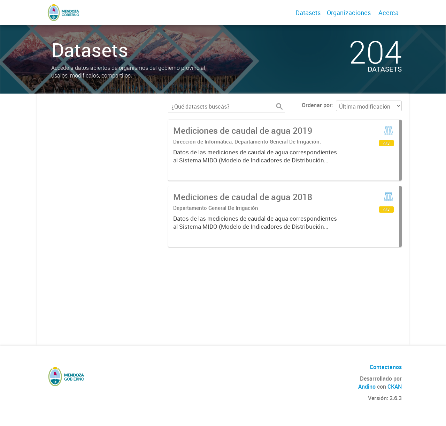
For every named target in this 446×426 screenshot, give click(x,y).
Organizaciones (349, 12)
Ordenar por (316, 105)
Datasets (308, 12)
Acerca (388, 12)
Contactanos (386, 367)
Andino (367, 386)
